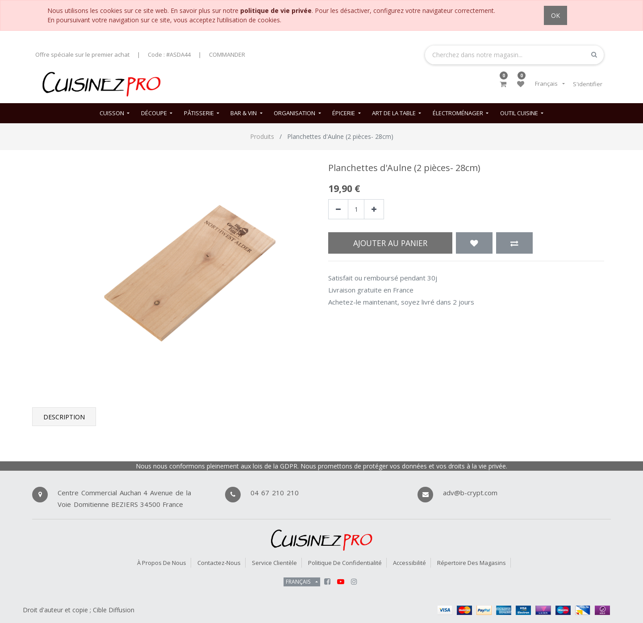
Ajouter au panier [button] (390, 243)
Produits (262, 136)
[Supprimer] (338, 209)
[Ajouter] (374, 209)
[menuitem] (114, 113)
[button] (474, 243)
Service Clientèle (274, 563)
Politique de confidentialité (345, 563)
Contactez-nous (219, 563)
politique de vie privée (276, 10)
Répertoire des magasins (471, 563)
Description (64, 417)
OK (555, 15)
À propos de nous (161, 563)
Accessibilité (409, 563)
